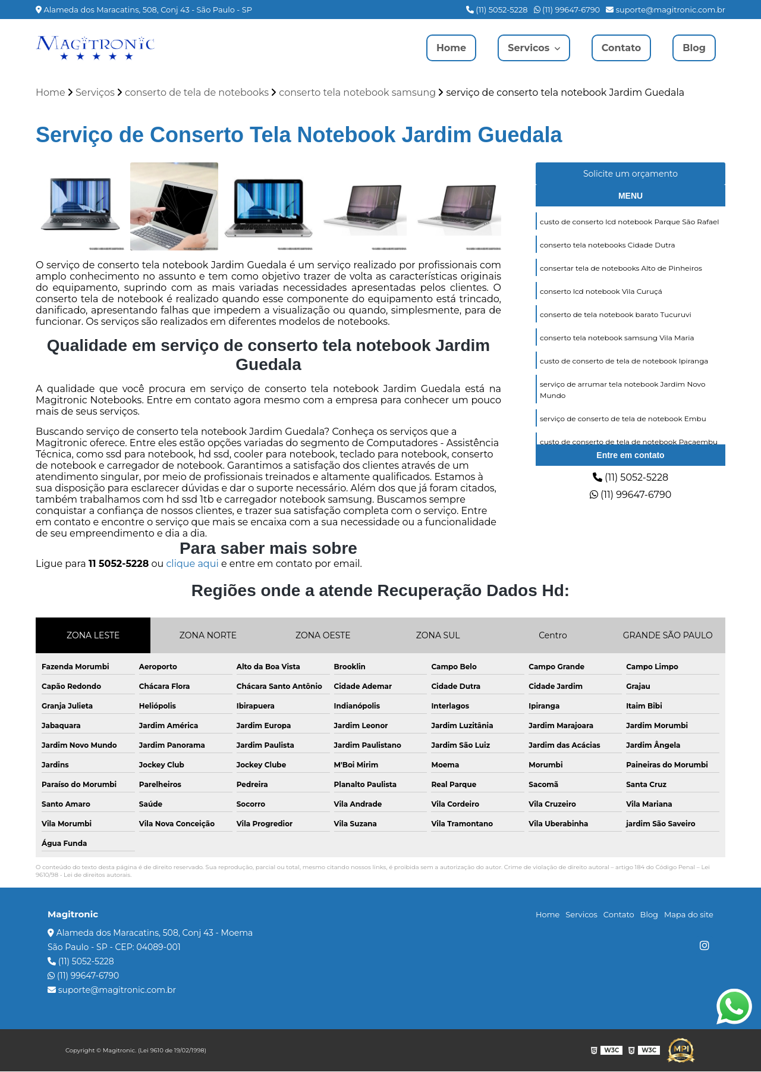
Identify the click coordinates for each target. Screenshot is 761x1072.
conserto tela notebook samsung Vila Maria (617, 337)
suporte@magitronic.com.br (665, 9)
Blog (694, 48)
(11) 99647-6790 (567, 9)
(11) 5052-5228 (497, 9)
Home (451, 48)
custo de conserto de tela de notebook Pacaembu (629, 441)
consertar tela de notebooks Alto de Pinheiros (621, 268)
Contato (621, 48)
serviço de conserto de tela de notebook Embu (623, 418)
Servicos (530, 48)
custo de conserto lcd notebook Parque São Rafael (629, 221)
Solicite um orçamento (630, 173)
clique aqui (192, 564)
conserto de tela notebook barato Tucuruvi (615, 314)
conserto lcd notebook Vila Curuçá (601, 291)
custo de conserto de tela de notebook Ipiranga (624, 360)
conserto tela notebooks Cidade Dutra (607, 244)
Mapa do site (688, 915)
